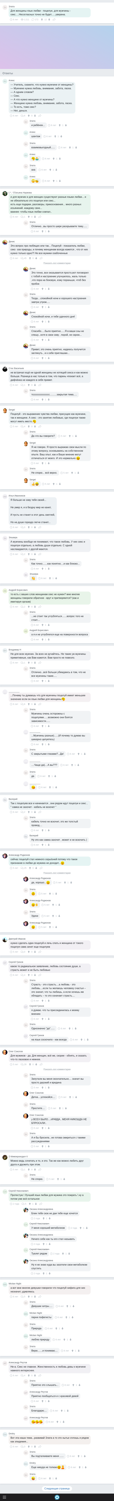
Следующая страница (57, 1488)
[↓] (48, 19)
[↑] (42, 19)
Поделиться (54, 19)
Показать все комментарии (57, 263)
